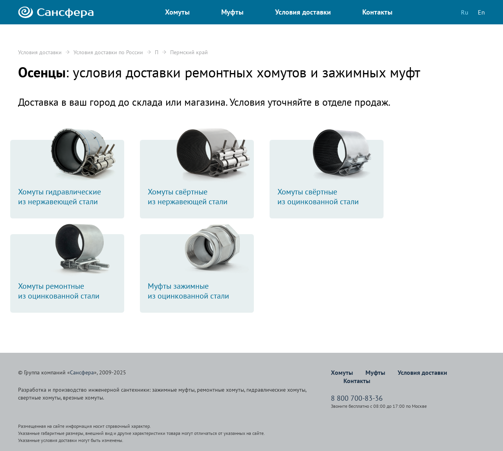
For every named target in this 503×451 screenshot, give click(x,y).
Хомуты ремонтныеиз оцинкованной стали (71, 267)
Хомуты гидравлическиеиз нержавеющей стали (71, 173)
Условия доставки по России (108, 52)
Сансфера (82, 372)
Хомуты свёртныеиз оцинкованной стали (330, 173)
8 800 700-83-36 (357, 398)
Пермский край (189, 52)
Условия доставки (40, 52)
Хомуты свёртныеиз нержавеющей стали (201, 173)
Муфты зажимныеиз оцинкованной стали (201, 267)
